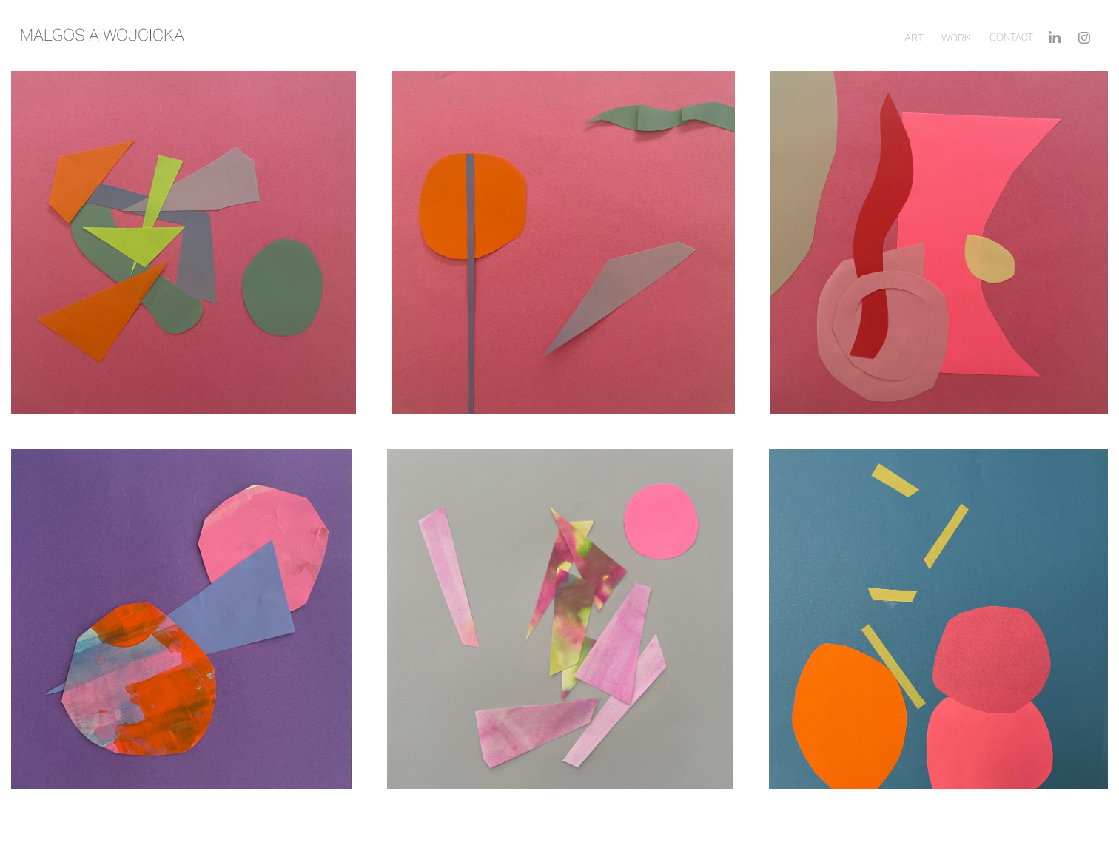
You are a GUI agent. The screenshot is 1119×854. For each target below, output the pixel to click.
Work (956, 37)
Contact (1011, 37)
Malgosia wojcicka (102, 34)
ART (914, 37)
